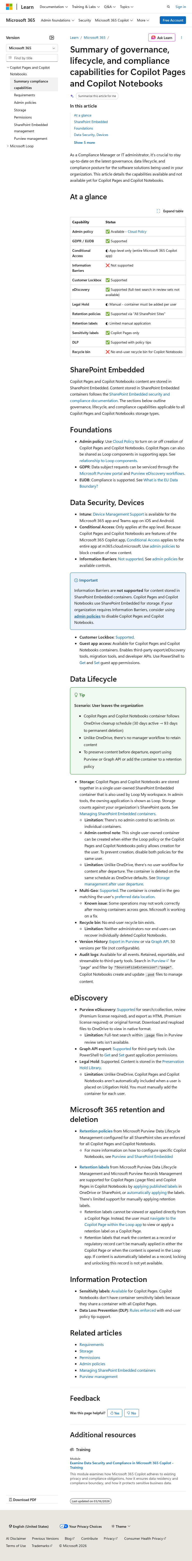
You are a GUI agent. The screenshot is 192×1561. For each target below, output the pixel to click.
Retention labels (94, 1166)
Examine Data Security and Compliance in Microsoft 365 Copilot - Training (122, 1465)
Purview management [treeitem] (30, 138)
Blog (68, 1538)
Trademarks (40, 1545)
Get (83, 662)
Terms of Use (16, 1545)
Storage (86, 1350)
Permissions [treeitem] (23, 117)
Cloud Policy (137, 231)
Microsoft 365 (95, 37)
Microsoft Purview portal (101, 473)
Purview (159, 960)
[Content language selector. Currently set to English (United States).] (29, 1526)
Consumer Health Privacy (143, 1538)
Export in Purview (124, 941)
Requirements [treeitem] (24, 95)
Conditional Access (143, 539)
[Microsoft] (9, 7)
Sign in (181, 6)
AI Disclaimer (16, 1538)
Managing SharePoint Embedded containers (118, 813)
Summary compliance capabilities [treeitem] (31, 84)
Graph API (160, 941)
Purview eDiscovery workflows (157, 473)
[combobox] (32, 48)
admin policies (162, 546)
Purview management (99, 1376)
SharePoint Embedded (91, 121)
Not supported (130, 558)
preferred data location (134, 896)
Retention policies (96, 1130)
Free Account (173, 20)
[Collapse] (52, 37)
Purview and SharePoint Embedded (142, 1156)
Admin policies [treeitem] (25, 102)
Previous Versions (45, 1538)
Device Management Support (118, 514)
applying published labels (156, 1186)
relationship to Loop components (108, 460)
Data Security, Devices (91, 134)
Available (119, 1290)
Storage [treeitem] (20, 110)
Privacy (109, 1538)
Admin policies (92, 1363)
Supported (125, 637)
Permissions (90, 1357)
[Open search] (169, 6)
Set (97, 662)
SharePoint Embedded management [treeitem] (31, 128)
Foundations (83, 128)
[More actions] (181, 38)
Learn (74, 37)
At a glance (82, 115)
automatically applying (146, 1192)
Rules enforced (143, 1310)
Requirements (92, 1344)
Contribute (89, 1538)
